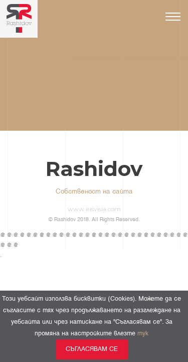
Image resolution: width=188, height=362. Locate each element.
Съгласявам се (92, 349)
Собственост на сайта (94, 191)
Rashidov (94, 169)
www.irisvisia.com (94, 209)
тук (142, 333)
